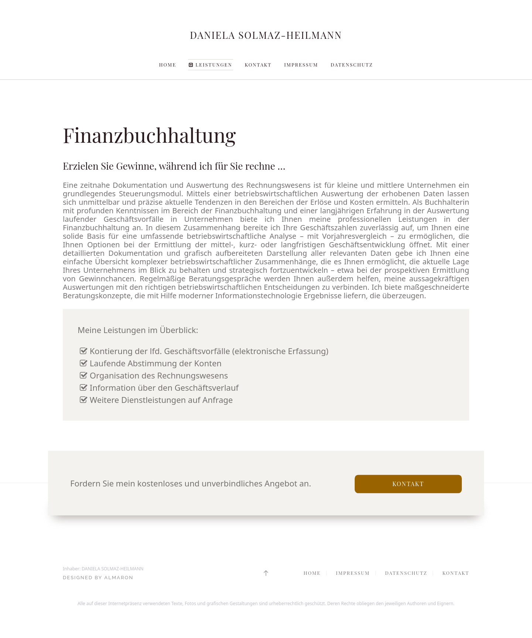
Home (168, 64)
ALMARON (118, 577)
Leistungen (210, 64)
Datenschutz (352, 64)
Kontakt (258, 64)
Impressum (301, 64)
